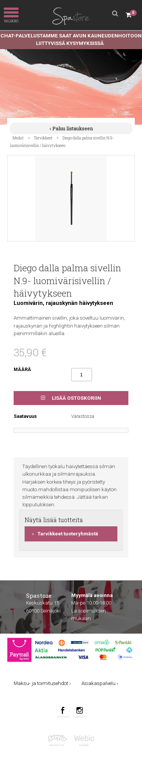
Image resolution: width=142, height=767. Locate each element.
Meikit (18, 138)
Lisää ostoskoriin (71, 398)
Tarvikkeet (43, 138)
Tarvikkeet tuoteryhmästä (67, 534)
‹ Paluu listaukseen (71, 128)
